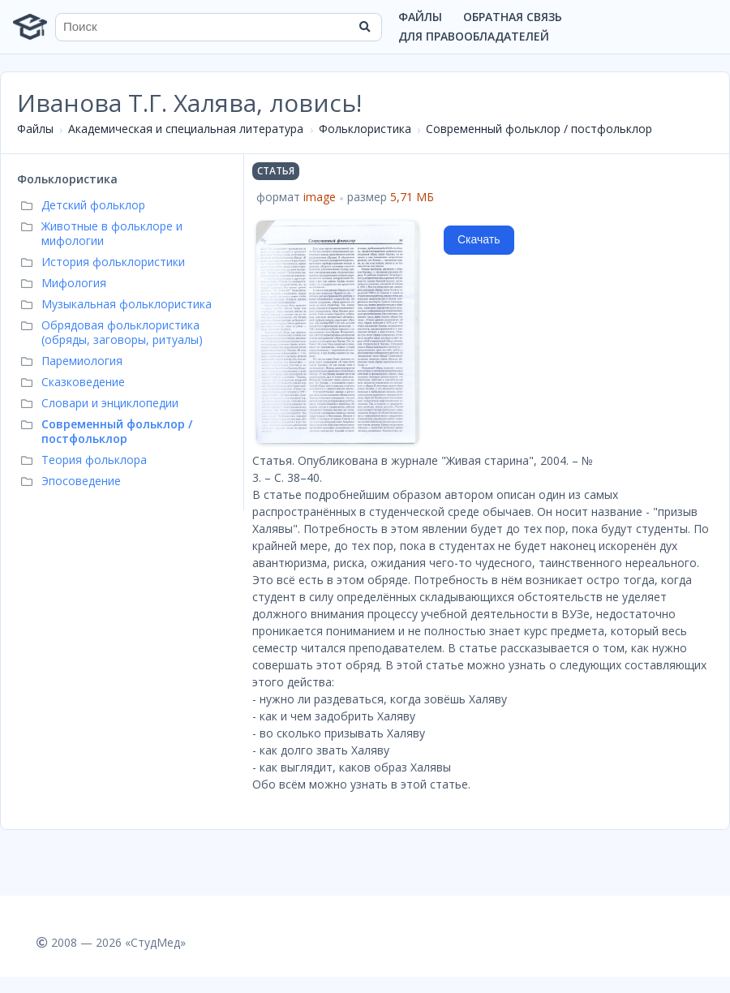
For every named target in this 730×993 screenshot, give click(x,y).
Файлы (420, 16)
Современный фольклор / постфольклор (539, 128)
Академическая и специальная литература (185, 128)
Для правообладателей (473, 36)
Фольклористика (365, 128)
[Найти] (364, 26)
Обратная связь (512, 16)
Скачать (478, 239)
